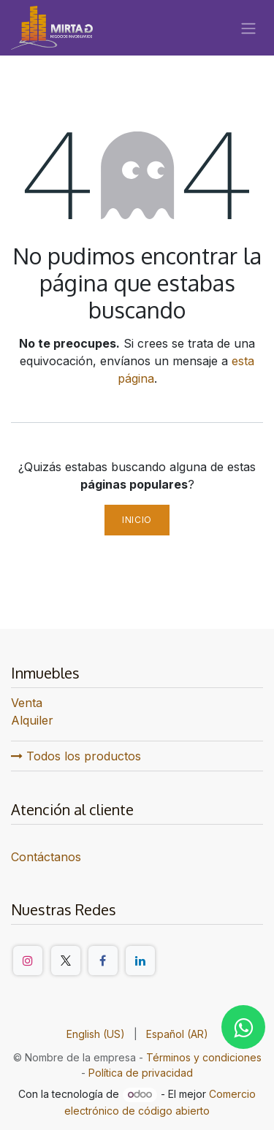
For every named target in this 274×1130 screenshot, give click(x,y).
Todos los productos (76, 756)
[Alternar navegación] (248, 27)
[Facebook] (103, 960)
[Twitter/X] (65, 960)
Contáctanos (46, 857)
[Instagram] (27, 960)
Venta (26, 702)
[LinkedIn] (140, 960)
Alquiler (32, 720)
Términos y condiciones (204, 1057)
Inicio (137, 519)
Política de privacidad (140, 1072)
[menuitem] (95, 1034)
